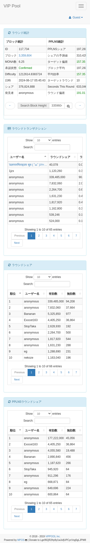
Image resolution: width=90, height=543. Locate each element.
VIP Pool (12, 6)
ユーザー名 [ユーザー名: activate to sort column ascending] (32, 293)
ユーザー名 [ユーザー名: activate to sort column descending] (17, 157)
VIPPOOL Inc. (52, 536)
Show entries (43, 140)
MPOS (20, 540)
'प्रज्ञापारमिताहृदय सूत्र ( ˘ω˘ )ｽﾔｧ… (28, 164)
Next (17, 242)
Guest (75, 17)
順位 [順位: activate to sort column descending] (13, 293)
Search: (47, 147)
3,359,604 (25, 55)
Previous (19, 235)
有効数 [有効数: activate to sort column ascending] (53, 293)
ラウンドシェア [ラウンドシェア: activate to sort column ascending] (60, 157)
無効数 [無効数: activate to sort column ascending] (71, 293)
